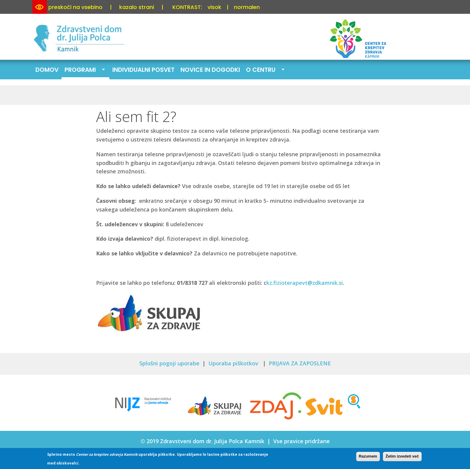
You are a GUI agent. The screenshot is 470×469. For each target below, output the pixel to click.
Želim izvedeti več (402, 457)
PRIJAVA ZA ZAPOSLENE (300, 363)
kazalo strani (136, 7)
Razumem (368, 457)
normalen (247, 7)
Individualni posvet (143, 69)
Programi (83, 70)
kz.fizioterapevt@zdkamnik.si (304, 282)
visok (214, 7)
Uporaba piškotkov (234, 363)
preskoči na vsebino (75, 7)
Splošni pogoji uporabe (169, 363)
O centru (263, 70)
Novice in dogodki (210, 69)
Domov (47, 69)
